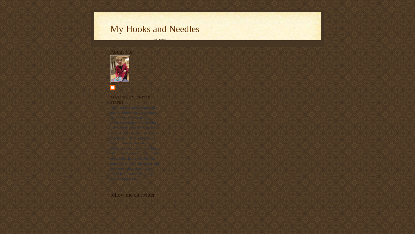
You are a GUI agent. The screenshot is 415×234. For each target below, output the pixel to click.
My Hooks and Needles (154, 29)
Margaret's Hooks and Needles (136, 89)
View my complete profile (129, 185)
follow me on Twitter (143, 204)
